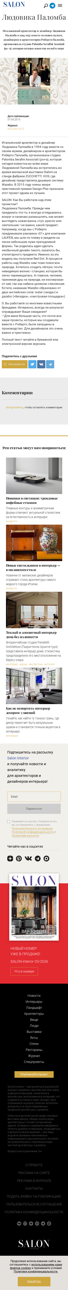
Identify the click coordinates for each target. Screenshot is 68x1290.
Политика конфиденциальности (34, 1212)
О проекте (34, 1165)
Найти (46, 6)
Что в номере (24, 971)
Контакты (34, 1188)
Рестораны (34, 1050)
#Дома (23, 664)
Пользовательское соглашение (34, 1204)
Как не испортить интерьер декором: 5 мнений (28, 710)
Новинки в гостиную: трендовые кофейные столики (32, 500)
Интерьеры (34, 1002)
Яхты (34, 1038)
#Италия (50, 664)
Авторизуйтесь (15, 407)
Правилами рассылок (25, 835)
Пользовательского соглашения (32, 828)
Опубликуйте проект (34, 1074)
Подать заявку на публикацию (34, 1196)
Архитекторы (34, 1014)
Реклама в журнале (34, 1181)
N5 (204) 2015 (16, 128)
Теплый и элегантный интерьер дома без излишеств (31, 634)
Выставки (34, 1032)
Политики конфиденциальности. (36, 1271)
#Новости (11, 521)
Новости (34, 995)
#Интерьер (12, 664)
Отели (34, 1044)
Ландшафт (34, 1008)
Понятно (34, 1282)
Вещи (34, 1020)
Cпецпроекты (34, 1062)
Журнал (34, 1056)
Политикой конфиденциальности (33, 831)
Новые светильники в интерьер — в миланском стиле (33, 567)
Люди (34, 1026)
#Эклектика (36, 664)
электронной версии (17, 344)
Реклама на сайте (34, 1173)
